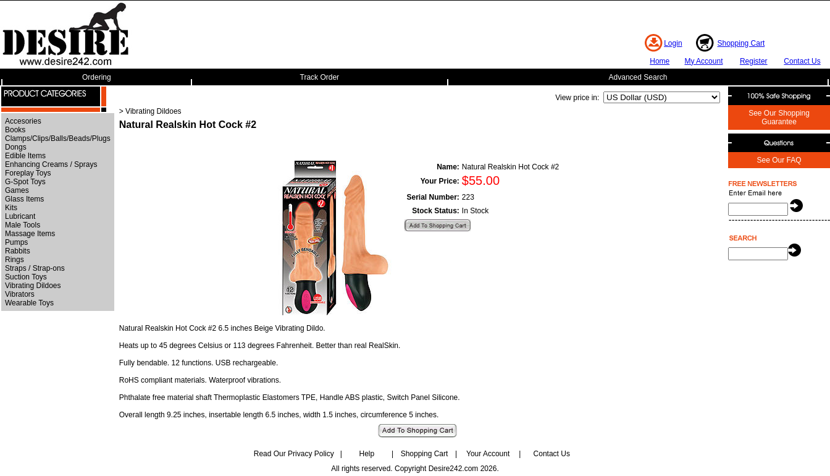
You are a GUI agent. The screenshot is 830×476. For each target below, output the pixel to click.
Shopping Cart (741, 43)
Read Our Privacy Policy (294, 453)
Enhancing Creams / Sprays (51, 164)
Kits (11, 207)
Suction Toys (26, 277)
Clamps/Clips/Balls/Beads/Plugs (58, 138)
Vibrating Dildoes (33, 285)
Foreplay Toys (28, 173)
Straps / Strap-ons (35, 268)
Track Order (320, 77)
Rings (14, 259)
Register (754, 61)
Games (17, 190)
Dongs (16, 147)
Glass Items (24, 199)
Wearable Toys (29, 303)
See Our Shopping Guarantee (779, 117)
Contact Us (802, 61)
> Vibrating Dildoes (150, 111)
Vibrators (20, 294)
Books (15, 129)
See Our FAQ (779, 160)
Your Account (487, 453)
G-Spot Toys (25, 181)
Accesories (23, 121)
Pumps (16, 242)
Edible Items (25, 155)
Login (673, 43)
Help (367, 453)
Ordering (96, 77)
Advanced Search (638, 77)
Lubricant (20, 216)
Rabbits (17, 251)
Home (659, 61)
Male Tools (22, 225)
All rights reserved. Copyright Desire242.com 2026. (414, 468)
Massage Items (30, 233)
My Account (703, 61)
